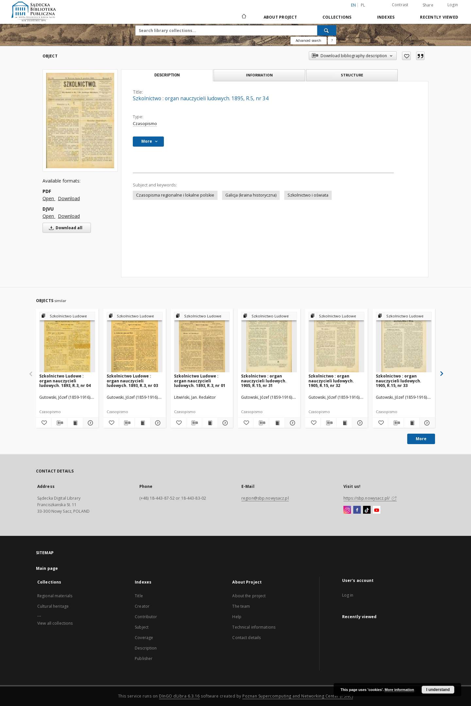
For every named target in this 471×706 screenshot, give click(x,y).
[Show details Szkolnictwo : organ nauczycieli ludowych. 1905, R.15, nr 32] (359, 423)
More (421, 438)
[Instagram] (347, 510)
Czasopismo (145, 123)
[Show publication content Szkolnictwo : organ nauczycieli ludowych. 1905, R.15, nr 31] (277, 423)
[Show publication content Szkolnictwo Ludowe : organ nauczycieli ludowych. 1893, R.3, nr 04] (75, 423)
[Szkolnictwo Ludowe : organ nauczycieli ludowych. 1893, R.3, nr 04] (67, 342)
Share (428, 5)
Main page (47, 568)
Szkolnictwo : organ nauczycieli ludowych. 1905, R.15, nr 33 (398, 380)
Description (146, 648)
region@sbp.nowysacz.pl (265, 498)
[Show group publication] (67, 316)
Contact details (246, 637)
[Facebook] (357, 510)
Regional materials (54, 596)
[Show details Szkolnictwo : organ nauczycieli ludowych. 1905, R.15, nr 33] (426, 423)
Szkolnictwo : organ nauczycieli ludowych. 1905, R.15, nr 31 (264, 380)
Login (452, 5)
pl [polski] (363, 5)
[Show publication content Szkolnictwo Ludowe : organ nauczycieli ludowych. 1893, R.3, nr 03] (142, 423)
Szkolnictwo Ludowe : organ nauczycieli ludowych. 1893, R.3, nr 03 (132, 380)
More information (399, 690)
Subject (141, 627)
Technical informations (253, 627)
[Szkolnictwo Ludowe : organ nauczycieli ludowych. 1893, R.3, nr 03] (134, 342)
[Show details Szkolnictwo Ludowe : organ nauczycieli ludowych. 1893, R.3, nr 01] (224, 423)
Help (236, 616)
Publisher (143, 658)
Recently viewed (439, 17)
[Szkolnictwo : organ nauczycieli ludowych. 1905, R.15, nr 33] (403, 342)
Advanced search (308, 40)
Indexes (386, 17)
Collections (337, 17)
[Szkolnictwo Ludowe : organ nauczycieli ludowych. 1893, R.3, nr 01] (202, 342)
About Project (280, 17)
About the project (249, 596)
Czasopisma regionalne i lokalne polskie (175, 195)
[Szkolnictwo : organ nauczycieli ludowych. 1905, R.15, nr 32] (336, 342)
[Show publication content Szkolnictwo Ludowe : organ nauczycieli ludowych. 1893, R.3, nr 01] (210, 423)
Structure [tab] (352, 74)
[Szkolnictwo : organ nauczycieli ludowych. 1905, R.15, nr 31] (269, 342)
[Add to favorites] (406, 56)
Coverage (144, 637)
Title (139, 596)
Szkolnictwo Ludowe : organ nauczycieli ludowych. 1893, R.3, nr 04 (65, 380)
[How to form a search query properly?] (332, 40)
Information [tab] (259, 74)
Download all (64, 228)
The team (241, 606)
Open (49, 198)
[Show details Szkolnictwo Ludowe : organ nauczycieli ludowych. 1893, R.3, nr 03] (157, 423)
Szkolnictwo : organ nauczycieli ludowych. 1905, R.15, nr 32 (331, 380)
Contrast (400, 5)
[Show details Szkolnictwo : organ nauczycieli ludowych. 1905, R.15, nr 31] (291, 423)
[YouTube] (376, 510)
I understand (438, 689)
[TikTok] (367, 510)
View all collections (55, 623)
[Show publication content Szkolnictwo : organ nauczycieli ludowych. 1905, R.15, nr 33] (411, 423)
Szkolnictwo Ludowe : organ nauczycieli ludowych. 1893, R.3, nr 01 (199, 380)
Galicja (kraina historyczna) (250, 195)
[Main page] (243, 17)
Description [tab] (167, 75)
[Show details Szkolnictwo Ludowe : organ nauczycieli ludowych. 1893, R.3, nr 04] (89, 423)
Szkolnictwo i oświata (308, 195)
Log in (348, 595)
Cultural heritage (53, 606)
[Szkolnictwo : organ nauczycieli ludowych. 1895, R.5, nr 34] (80, 120)
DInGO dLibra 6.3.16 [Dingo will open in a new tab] (179, 696)
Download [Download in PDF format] (69, 198)
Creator (142, 606)
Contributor (146, 616)
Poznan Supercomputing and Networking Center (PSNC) (297, 696)
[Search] (326, 30)
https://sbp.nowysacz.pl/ (370, 498)
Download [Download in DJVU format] (69, 216)
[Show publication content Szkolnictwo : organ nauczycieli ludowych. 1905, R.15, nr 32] (344, 423)
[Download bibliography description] (59, 423)
